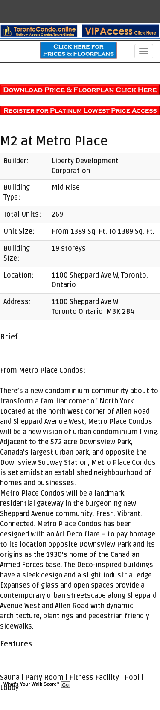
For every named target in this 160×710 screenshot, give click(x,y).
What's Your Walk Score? (36, 684)
